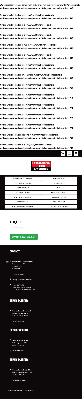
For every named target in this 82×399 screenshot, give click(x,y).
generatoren (22, 202)
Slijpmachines (23, 188)
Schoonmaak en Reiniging (22, 206)
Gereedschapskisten (22, 183)
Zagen (59, 188)
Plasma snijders (59, 197)
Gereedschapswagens (22, 178)
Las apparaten (59, 202)
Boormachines (59, 178)
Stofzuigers (59, 183)
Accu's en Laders (23, 192)
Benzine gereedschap (23, 197)
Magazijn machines (59, 206)
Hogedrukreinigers (59, 192)
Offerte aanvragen (24, 236)
